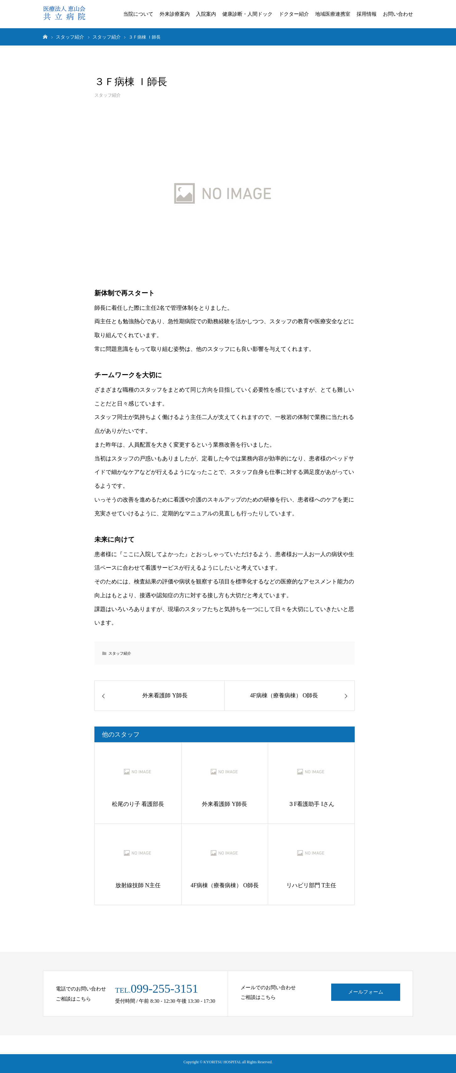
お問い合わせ (398, 14)
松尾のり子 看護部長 (138, 804)
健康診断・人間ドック (247, 14)
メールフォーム (365, 992)
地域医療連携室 (332, 14)
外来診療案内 (175, 14)
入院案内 (206, 14)
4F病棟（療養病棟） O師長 (225, 885)
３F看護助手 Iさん (311, 804)
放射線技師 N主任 (138, 885)
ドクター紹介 (294, 14)
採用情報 (367, 14)
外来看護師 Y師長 (224, 804)
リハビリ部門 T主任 (311, 885)
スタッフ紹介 (107, 95)
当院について (138, 14)
